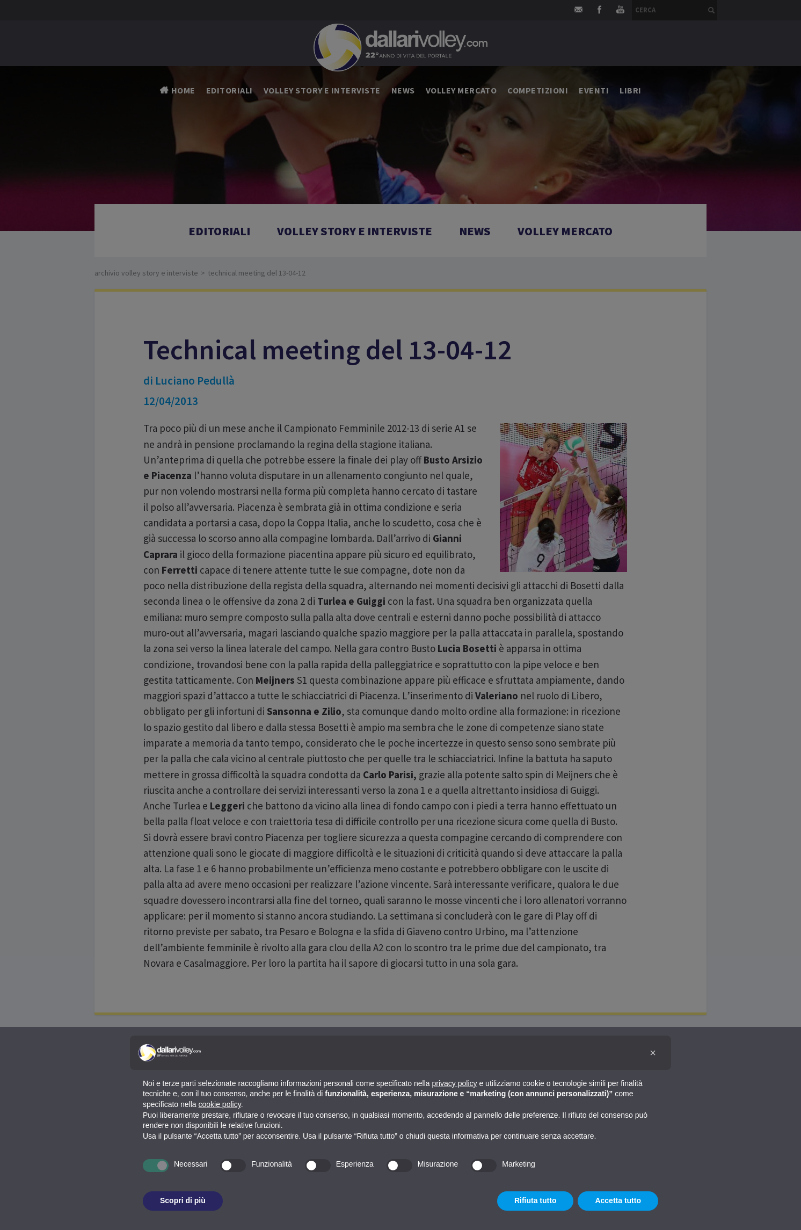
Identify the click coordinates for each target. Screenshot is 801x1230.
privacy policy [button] (454, 1083)
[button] (652, 1052)
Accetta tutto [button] (618, 1200)
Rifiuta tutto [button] (535, 1200)
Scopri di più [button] (183, 1200)
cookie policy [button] (220, 1104)
